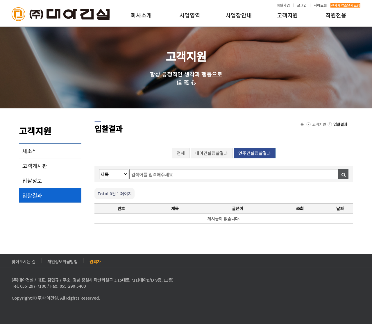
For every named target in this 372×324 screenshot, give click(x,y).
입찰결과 (32, 195)
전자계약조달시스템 (345, 5)
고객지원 (287, 15)
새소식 (29, 151)
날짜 (340, 208)
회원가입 (283, 5)
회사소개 (141, 15)
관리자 (95, 260)
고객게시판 (34, 165)
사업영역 (189, 15)
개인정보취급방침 (62, 260)
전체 (181, 153)
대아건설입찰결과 (211, 153)
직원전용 (336, 15)
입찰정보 (32, 180)
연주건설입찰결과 (254, 153)
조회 (300, 208)
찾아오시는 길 (23, 260)
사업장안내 (239, 15)
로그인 (302, 5)
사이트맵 (320, 5)
